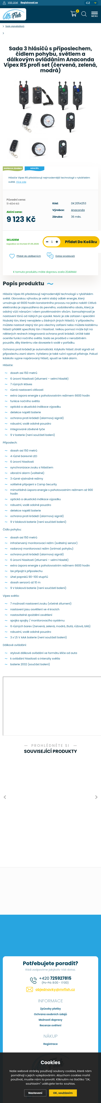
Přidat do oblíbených (25, 256)
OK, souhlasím (63, 1093)
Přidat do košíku (81, 241)
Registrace (50, 1043)
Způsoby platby (50, 1008)
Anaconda (78, 210)
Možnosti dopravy (50, 1019)
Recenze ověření (50, 1024)
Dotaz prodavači (66, 256)
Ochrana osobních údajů (50, 1013)
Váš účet (13, 2)
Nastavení (34, 1093)
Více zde (21, 182)
